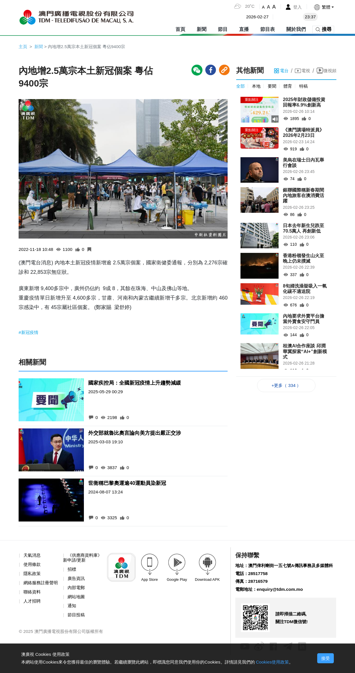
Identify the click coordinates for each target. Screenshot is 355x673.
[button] (323, 7)
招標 (72, 570)
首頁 (180, 28)
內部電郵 (77, 589)
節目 (223, 28)
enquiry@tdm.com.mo (282, 599)
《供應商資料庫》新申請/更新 (79, 559)
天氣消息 (32, 556)
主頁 (23, 46)
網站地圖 (77, 599)
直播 (244, 28)
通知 (72, 608)
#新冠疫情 (29, 332)
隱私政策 (32, 575)
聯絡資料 (32, 599)
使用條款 (32, 566)
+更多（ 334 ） (286, 386)
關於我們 (296, 28)
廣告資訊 (77, 580)
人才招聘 (32, 608)
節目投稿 (77, 617)
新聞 (201, 28)
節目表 (267, 28)
